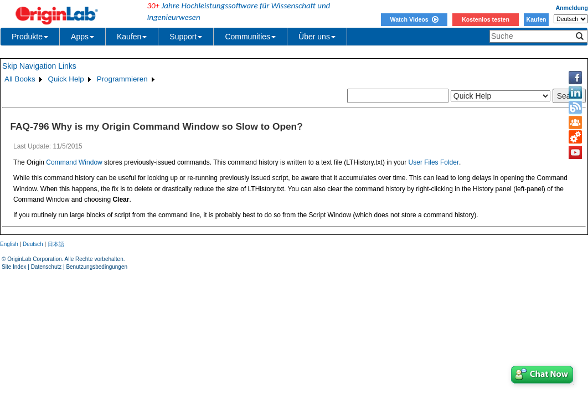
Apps (82, 36)
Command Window (74, 162)
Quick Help (66, 79)
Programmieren (122, 79)
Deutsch (33, 244)
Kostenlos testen (485, 19)
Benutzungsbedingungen (96, 267)
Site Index (14, 267)
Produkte (30, 36)
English (9, 244)
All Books (19, 79)
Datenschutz (46, 267)
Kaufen (536, 19)
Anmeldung (571, 7)
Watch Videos (414, 19)
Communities (250, 36)
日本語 (56, 244)
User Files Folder (434, 162)
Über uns (317, 36)
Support (185, 36)
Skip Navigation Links (39, 66)
